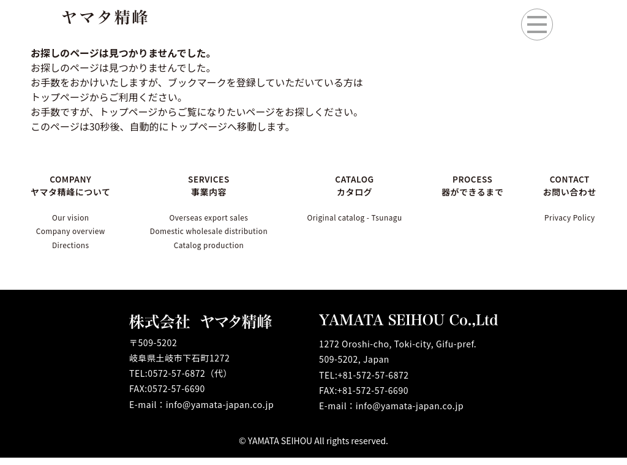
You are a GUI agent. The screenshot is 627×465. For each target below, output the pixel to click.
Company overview (72, 235)
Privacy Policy (566, 218)
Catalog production (210, 251)
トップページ (128, 111)
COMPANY (72, 184)
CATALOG (363, 184)
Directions (72, 251)
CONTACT (566, 184)
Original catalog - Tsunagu (363, 218)
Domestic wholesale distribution (210, 235)
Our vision (72, 218)
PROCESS (477, 184)
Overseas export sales (209, 218)
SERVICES (210, 184)
